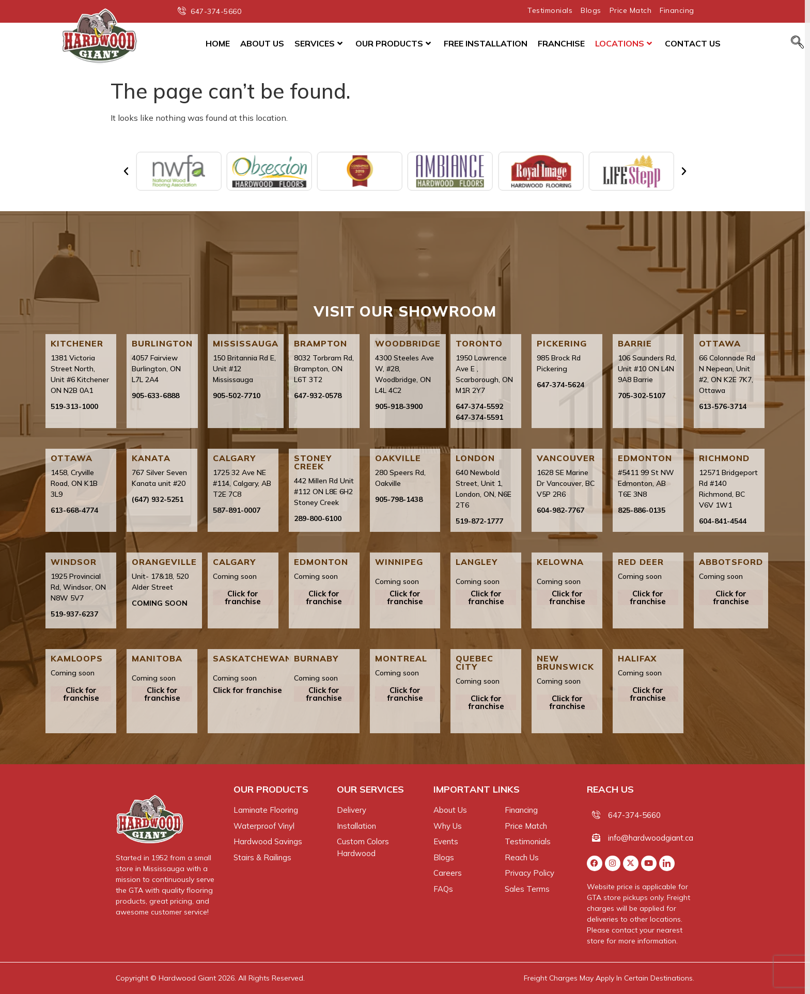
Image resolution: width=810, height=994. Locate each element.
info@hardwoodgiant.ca (650, 838)
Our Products (393, 43)
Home (218, 43)
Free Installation (485, 43)
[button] (126, 171)
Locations (623, 43)
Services (318, 43)
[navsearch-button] (797, 43)
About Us (262, 43)
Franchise (561, 43)
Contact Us (693, 43)
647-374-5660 (634, 815)
